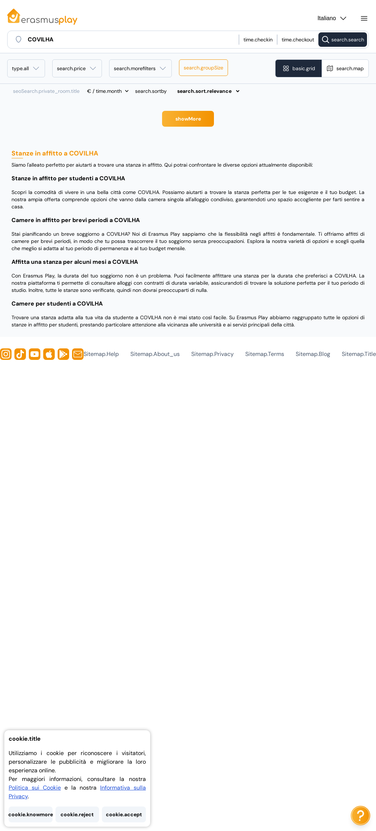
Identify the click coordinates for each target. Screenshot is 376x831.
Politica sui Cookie (35, 787)
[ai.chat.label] (360, 815)
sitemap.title (359, 354)
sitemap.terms (264, 354)
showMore (188, 119)
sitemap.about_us (155, 354)
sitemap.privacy (212, 354)
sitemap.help (101, 354)
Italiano (332, 18)
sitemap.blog (313, 354)
